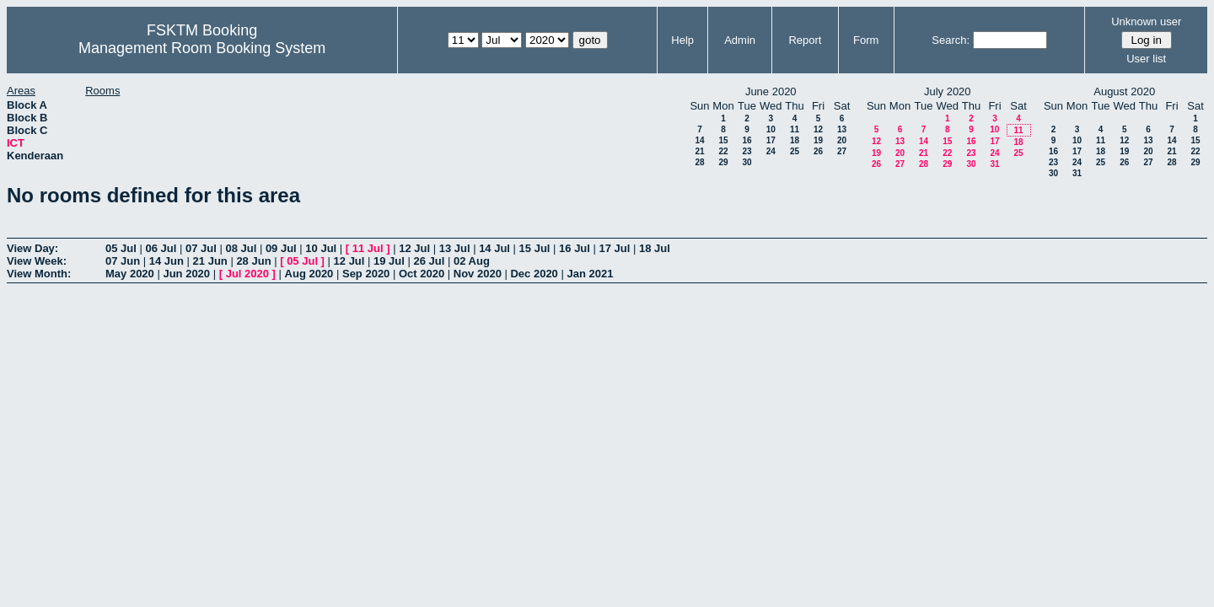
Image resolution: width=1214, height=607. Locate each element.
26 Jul (429, 261)
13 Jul (454, 248)
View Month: (39, 273)
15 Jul (535, 248)
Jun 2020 (186, 273)
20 (841, 140)
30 (746, 162)
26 (818, 151)
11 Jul (368, 248)
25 (794, 151)
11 (794, 129)
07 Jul (201, 248)
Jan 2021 (590, 273)
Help (682, 40)
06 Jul (160, 248)
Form (865, 40)
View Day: (32, 248)
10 (771, 129)
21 (699, 151)
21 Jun (210, 261)
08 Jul (240, 248)
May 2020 (129, 273)
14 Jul (494, 248)
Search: (951, 40)
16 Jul (574, 248)
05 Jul (121, 248)
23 (746, 151)
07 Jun (122, 261)
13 (841, 129)
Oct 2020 (421, 273)
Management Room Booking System (201, 48)
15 (723, 140)
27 (841, 151)
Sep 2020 (365, 273)
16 (746, 140)
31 (994, 164)
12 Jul (414, 248)
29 (723, 162)
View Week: (37, 261)
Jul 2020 (247, 273)
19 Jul (389, 261)
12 (818, 129)
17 (771, 140)
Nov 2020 (478, 273)
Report (804, 40)
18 (794, 140)
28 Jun (253, 261)
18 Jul (654, 248)
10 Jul (320, 248)
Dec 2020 (533, 273)
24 (771, 151)
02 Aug (472, 261)
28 (699, 162)
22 (723, 151)
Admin (739, 40)
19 (818, 140)
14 (699, 140)
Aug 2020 (309, 273)
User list (1146, 58)
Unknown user (1146, 21)
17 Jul (615, 248)
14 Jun (166, 261)
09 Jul (281, 248)
